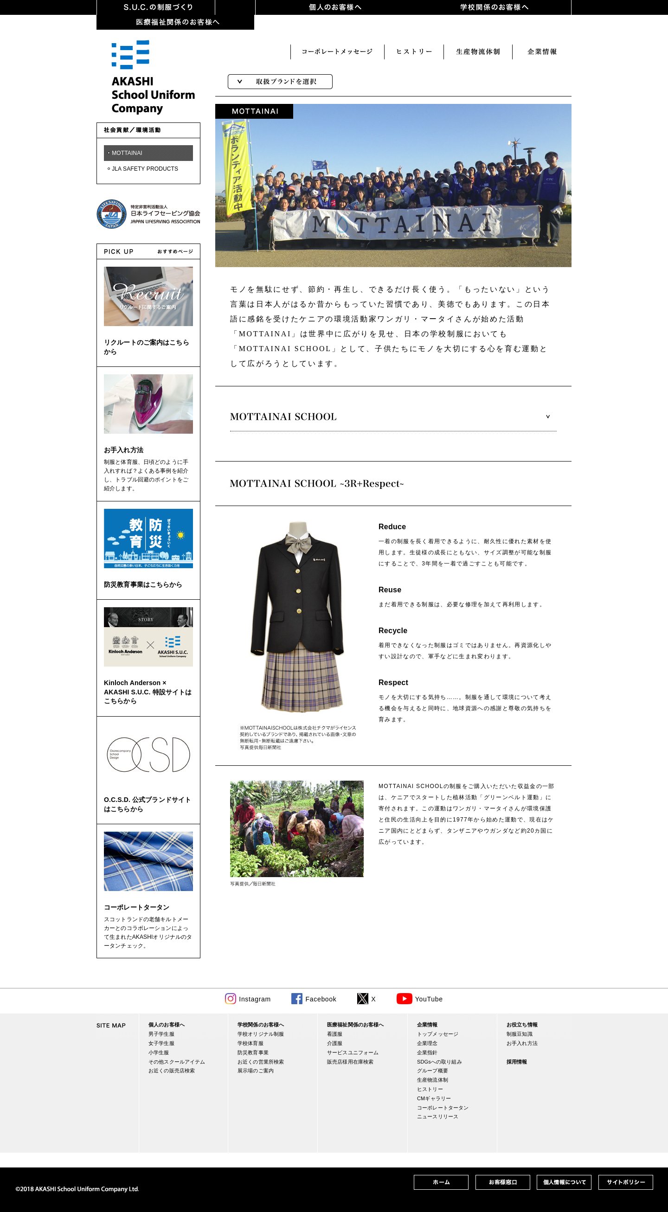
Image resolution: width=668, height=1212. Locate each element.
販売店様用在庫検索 (350, 1062)
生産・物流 (413, 52)
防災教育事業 (253, 1052)
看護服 (334, 1034)
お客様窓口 (542, 52)
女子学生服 (161, 1043)
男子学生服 (161, 1034)
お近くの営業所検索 (261, 1062)
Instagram (255, 999)
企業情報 (477, 52)
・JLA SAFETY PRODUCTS (142, 169)
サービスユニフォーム (353, 1052)
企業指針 (427, 1052)
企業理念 (427, 1043)
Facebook (320, 999)
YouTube (429, 999)
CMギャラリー (434, 1098)
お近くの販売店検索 (171, 1070)
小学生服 (158, 1052)
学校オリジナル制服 (261, 1034)
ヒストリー (337, 52)
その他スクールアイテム (176, 1062)
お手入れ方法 (123, 450)
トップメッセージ (437, 1034)
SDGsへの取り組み (439, 1062)
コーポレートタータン (136, 907)
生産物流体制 (432, 1080)
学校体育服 (250, 1043)
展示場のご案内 (256, 1070)
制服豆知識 (520, 1034)
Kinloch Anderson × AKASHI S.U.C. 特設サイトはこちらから (148, 692)
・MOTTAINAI (124, 153)
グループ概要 (432, 1070)
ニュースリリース (437, 1116)
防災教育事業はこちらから (143, 584)
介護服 (334, 1043)
